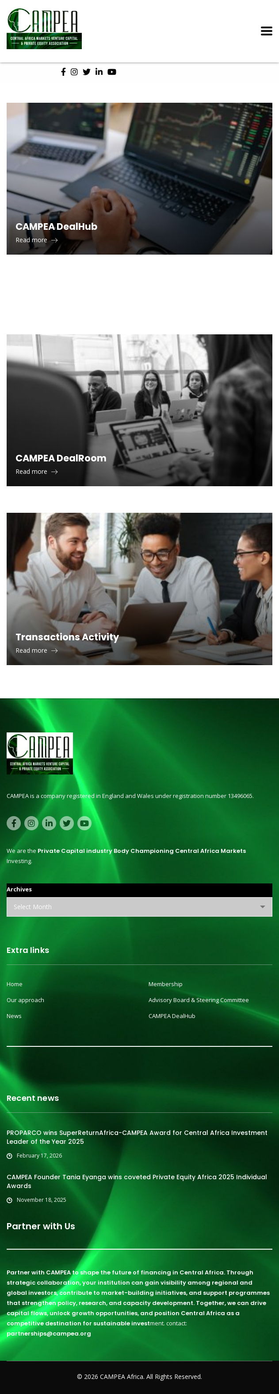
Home (15, 983)
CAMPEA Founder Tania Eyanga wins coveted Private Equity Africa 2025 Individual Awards (137, 1181)
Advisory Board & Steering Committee (199, 999)
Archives (19, 889)
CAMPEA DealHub (172, 1015)
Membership (166, 983)
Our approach (25, 999)
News (14, 1015)
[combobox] (139, 907)
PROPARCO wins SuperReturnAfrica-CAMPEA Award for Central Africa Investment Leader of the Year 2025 (137, 1137)
